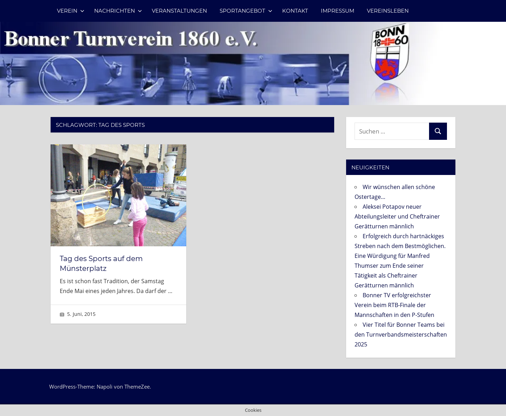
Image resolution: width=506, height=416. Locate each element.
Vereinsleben (388, 10)
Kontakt (295, 10)
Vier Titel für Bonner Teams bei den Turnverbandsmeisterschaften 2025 (401, 334)
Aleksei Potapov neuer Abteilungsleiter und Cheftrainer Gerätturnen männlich (397, 216)
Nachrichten (118, 10)
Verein (70, 10)
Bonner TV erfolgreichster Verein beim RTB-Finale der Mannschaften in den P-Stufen (394, 305)
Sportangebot (246, 10)
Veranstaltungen (179, 10)
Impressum (337, 10)
